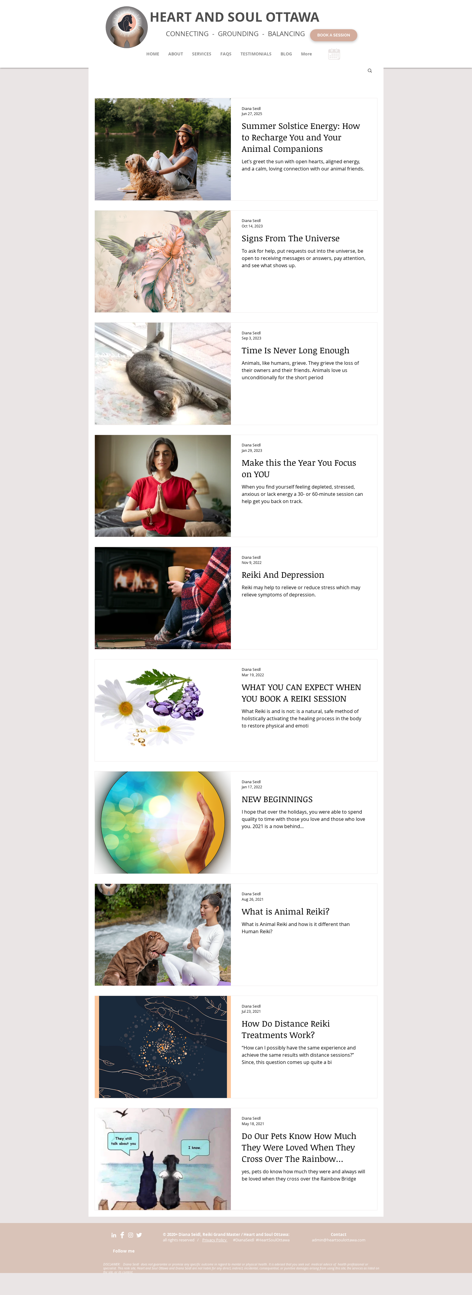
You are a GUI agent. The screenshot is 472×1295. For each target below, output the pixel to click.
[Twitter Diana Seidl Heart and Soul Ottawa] (139, 1235)
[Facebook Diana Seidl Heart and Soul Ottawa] (122, 1235)
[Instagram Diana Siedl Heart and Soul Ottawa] (130, 1235)
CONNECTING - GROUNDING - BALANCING (235, 33)
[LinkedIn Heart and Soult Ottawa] (113, 1235)
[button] (370, 71)
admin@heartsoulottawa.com (338, 1240)
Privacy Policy (215, 1240)
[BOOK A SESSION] (333, 35)
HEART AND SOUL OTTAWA (234, 17)
